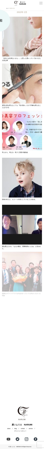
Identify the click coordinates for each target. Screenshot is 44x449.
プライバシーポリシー (20, 431)
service (31, 428)
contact (23, 428)
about (8, 428)
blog (15, 428)
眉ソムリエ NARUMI (15, 446)
